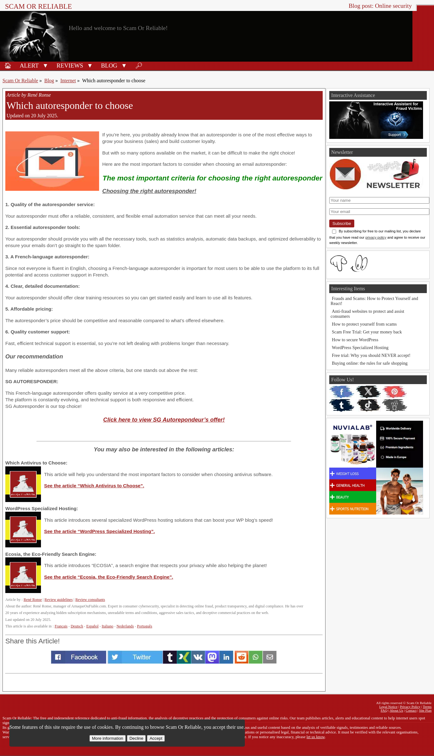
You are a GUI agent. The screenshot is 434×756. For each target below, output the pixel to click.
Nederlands (125, 626)
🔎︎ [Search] (139, 65)
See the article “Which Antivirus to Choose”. (94, 485)
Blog (109, 65)
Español (92, 626)
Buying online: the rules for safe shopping (369, 363)
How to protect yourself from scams (364, 324)
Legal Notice (388, 706)
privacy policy (375, 237)
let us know (315, 737)
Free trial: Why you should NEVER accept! (371, 355)
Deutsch (77, 626)
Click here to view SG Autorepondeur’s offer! (164, 419)
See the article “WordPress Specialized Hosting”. (99, 531)
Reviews (70, 65)
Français (61, 626)
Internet (68, 80)
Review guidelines (58, 599)
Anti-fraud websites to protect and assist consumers (367, 314)
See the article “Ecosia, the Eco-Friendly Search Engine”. (108, 577)
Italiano (107, 626)
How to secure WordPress (355, 339)
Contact (411, 710)
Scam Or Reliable (38, 6)
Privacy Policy (410, 706)
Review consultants (90, 599)
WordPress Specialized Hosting (360, 347)
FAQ (384, 710)
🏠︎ (8, 65)
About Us (396, 710)
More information (107, 738)
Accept (155, 738)
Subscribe (341, 223)
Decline (136, 738)
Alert (29, 65)
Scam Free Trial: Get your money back (367, 331)
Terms (427, 706)
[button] (45, 65)
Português (144, 626)
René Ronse (32, 599)
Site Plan (425, 710)
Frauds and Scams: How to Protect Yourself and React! (374, 301)
